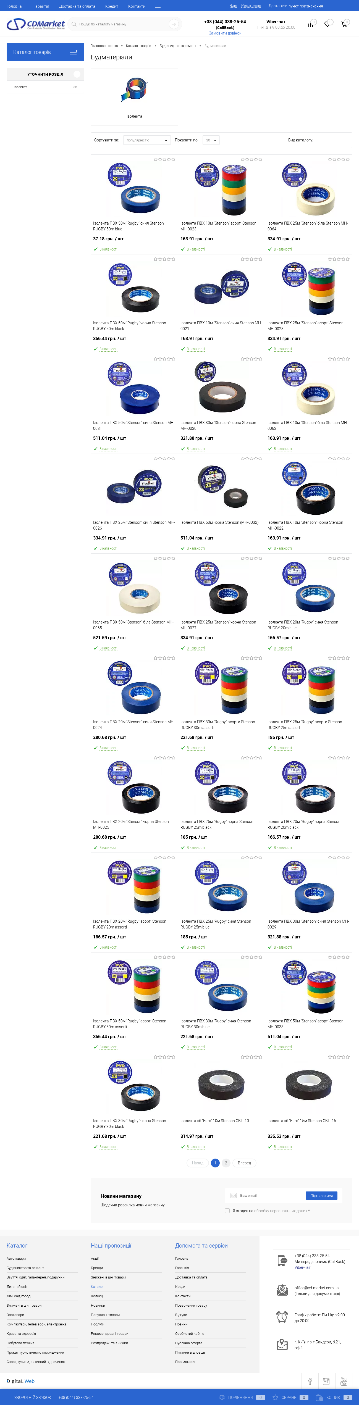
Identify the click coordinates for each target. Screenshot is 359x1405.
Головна (14, 6)
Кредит (111, 6)
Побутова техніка (21, 1343)
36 (75, 87)
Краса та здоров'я (21, 1334)
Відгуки (181, 1315)
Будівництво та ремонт (25, 1268)
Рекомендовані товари (109, 1334)
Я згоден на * (271, 1211)
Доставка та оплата (77, 6)
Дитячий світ (17, 1287)
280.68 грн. (134, 740)
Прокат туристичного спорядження (35, 1352)
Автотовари (16, 1258)
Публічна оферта (188, 1343)
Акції (95, 1258)
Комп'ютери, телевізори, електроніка (37, 1324)
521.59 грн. (134, 640)
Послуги (97, 1324)
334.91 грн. (309, 241)
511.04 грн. (134, 440)
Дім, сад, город (18, 1296)
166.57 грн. (309, 640)
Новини (181, 1324)
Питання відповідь (190, 1352)
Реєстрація (251, 5)
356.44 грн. (134, 341)
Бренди (97, 1268)
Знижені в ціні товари (24, 1305)
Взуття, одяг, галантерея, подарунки (35, 1277)
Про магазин (185, 1362)
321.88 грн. (221, 440)
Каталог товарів (45, 52)
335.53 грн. (309, 1138)
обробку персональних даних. (281, 1211)
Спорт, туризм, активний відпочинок (36, 1362)
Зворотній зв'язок (29, 1397)
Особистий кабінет (190, 1334)
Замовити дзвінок (225, 33)
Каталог (97, 1287)
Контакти (136, 6)
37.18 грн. (134, 241)
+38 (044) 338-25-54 (225, 22)
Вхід (233, 5)
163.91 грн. (221, 241)
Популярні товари (105, 1315)
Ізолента (21, 87)
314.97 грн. (221, 1138)
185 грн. (309, 740)
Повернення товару (191, 1305)
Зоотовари (15, 1315)
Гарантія (41, 6)
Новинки (98, 1305)
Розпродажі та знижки (109, 1343)
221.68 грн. (221, 740)
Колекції (97, 1296)
